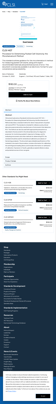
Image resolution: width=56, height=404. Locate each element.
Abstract (8, 110)
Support (6, 345)
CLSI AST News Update (11, 359)
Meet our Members (9, 272)
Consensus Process (10, 289)
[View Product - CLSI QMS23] (18, 217)
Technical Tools (8, 318)
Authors (8, 165)
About (6, 327)
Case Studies (8, 357)
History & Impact (9, 330)
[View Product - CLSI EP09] (18, 200)
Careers (6, 340)
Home (3, 11)
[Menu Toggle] (52, 4)
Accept (43, 396)
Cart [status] (46, 4)
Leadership (7, 333)
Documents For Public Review (13, 299)
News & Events (10, 351)
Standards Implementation (15, 308)
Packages (7, 253)
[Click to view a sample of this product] (28, 29)
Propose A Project (9, 294)
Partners (6, 335)
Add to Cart (28, 95)
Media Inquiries (8, 364)
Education (7, 257)
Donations (7, 342)
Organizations (8, 267)
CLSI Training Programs (11, 311)
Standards (15, 11)
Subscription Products (11, 255)
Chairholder (22, 74)
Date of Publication (8, 74)
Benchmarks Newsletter (11, 354)
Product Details (10, 161)
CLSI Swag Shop (9, 260)
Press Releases (8, 369)
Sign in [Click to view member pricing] (41, 190)
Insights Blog (8, 361)
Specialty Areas (8, 303)
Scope (7, 157)
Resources (8, 315)
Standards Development (14, 286)
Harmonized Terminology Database (14, 323)
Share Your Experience (10, 282)
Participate (9, 276)
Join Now (11, 88)
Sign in (23, 90)
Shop (9, 11)
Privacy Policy (12, 391)
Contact (6, 347)
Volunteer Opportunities (11, 279)
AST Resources (8, 320)
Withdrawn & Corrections (11, 296)
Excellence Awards (9, 337)
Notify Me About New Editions (29, 101)
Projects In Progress (10, 291)
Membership (9, 264)
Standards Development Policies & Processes (17, 301)
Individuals (7, 269)
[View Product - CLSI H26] (18, 183)
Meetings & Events (9, 366)
